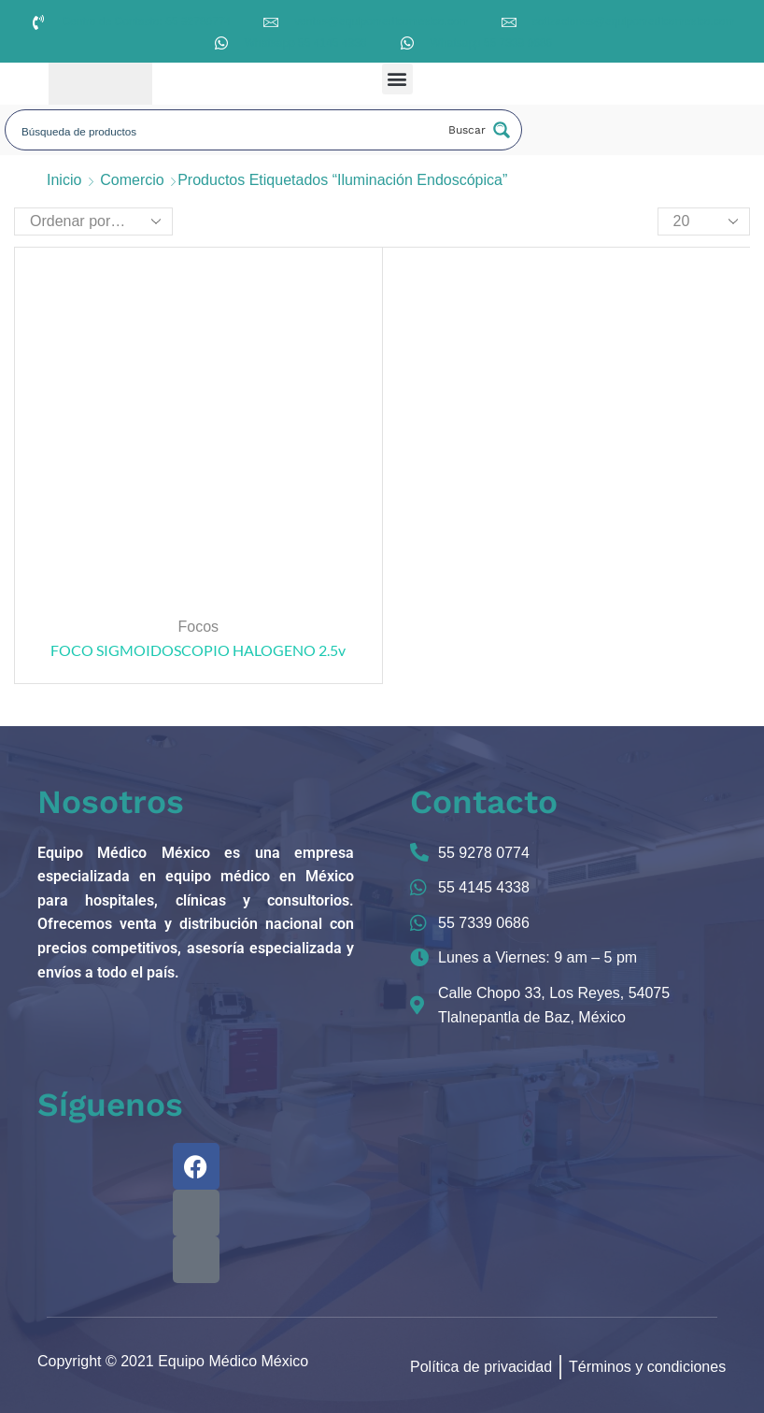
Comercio (131, 180)
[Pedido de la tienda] (93, 221)
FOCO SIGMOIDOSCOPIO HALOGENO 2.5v (198, 650)
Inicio (64, 180)
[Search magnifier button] (477, 130)
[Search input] (226, 130)
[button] (397, 79)
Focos (198, 627)
